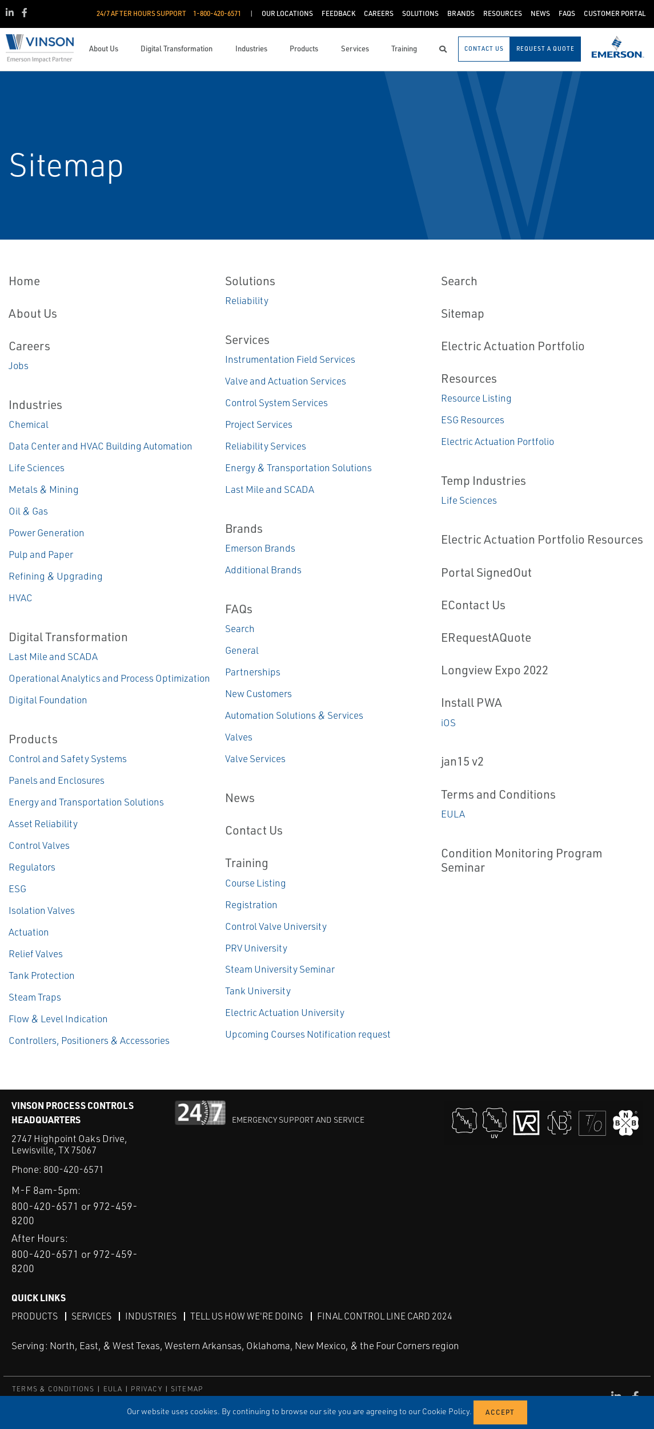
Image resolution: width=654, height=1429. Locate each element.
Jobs (19, 365)
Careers (29, 345)
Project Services (258, 424)
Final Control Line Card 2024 (384, 1316)
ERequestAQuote (486, 637)
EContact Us (473, 604)
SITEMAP (187, 1389)
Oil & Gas (28, 511)
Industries (35, 404)
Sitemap (462, 313)
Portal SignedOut (486, 572)
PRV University (256, 948)
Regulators (32, 867)
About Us (33, 313)
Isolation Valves (42, 910)
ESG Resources (472, 420)
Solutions (250, 280)
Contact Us (254, 830)
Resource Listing (476, 398)
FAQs (238, 608)
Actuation (29, 932)
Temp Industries (483, 480)
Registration (251, 904)
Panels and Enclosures (57, 780)
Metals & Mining (44, 489)
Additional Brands (263, 570)
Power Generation (47, 533)
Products (33, 738)
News (240, 797)
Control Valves (39, 845)
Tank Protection (42, 975)
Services (247, 339)
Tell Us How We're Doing (246, 1316)
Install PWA (471, 702)
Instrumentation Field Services (290, 359)
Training (246, 862)
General (242, 650)
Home (24, 280)
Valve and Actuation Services (285, 381)
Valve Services (255, 758)
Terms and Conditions (498, 794)
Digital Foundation (48, 700)
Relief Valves (36, 954)
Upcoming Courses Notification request (308, 1034)
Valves (238, 737)
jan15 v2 (462, 761)
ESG (17, 888)
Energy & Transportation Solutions (298, 467)
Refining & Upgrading (56, 576)
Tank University (258, 991)
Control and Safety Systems (68, 758)
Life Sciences (37, 467)
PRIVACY (146, 1389)
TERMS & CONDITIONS (53, 1389)
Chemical (29, 424)
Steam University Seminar (280, 969)
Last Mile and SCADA (53, 656)
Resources (469, 378)
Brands (244, 528)
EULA (453, 814)
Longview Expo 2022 (494, 669)
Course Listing (255, 883)
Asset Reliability (43, 823)
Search (240, 628)
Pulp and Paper (41, 554)
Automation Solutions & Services (294, 715)
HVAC (21, 598)
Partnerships (252, 672)
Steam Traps (35, 997)
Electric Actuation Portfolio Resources (542, 539)
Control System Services (276, 402)
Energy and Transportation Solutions (86, 802)
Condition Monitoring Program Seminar (522, 860)
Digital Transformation (68, 636)
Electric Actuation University (284, 1012)
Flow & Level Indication (58, 1019)
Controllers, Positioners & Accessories (89, 1040)
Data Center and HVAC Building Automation (100, 446)
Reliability (246, 300)
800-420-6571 (73, 1169)
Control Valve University (276, 926)
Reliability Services (265, 446)
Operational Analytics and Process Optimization (109, 678)
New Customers (258, 693)
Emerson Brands (260, 548)
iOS (448, 722)
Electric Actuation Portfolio (513, 345)
